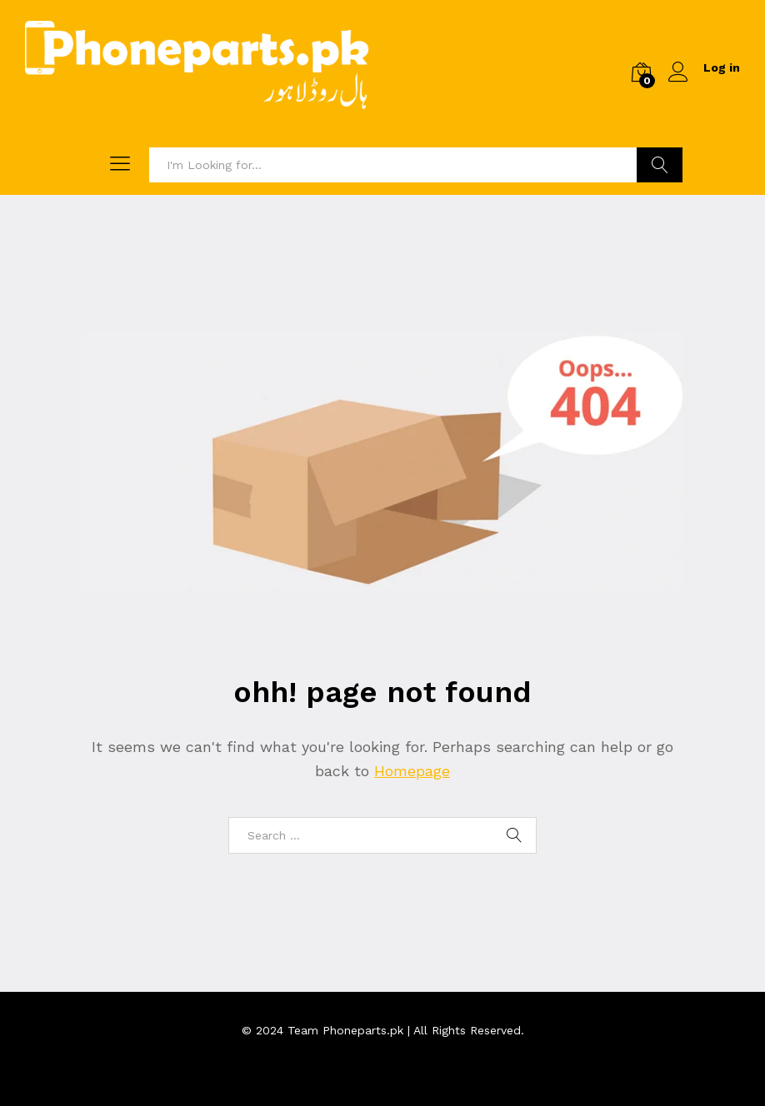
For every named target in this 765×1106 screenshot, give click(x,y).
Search (659, 164)
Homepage (412, 771)
